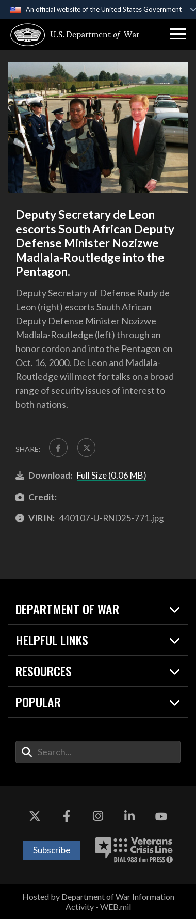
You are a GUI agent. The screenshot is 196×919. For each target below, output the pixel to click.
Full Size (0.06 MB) (111, 475)
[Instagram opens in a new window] (98, 817)
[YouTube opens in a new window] (161, 817)
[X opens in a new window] (34, 817)
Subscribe (51, 850)
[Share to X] (86, 447)
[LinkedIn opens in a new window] (129, 817)
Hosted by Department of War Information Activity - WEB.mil (98, 901)
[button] (178, 34)
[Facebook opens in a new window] (66, 817)
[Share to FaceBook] (58, 447)
